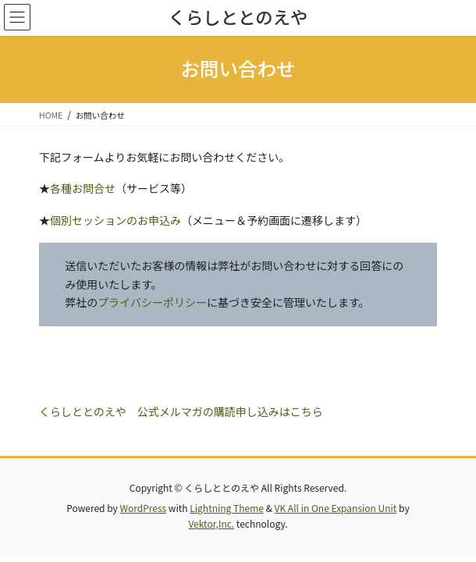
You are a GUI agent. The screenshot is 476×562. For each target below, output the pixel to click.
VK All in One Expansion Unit (336, 507)
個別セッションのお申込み (115, 220)
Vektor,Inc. (211, 523)
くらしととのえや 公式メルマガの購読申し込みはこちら (181, 411)
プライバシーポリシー (152, 302)
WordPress (142, 507)
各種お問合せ (82, 188)
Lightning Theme (227, 507)
